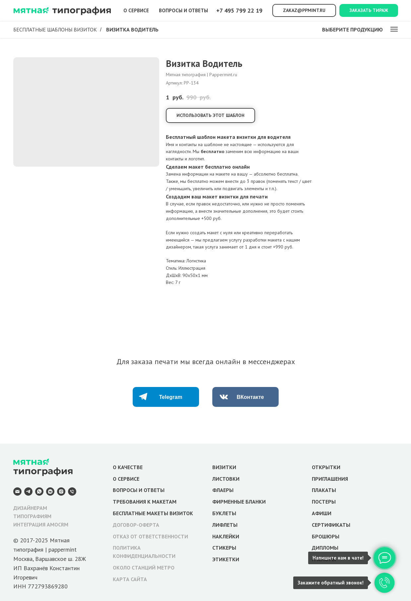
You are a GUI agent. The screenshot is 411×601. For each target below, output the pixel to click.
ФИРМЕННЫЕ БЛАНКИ (239, 501)
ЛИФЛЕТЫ (225, 524)
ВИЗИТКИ (224, 467)
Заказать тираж (368, 10)
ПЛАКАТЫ (324, 490)
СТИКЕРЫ (224, 547)
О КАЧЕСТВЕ (128, 467)
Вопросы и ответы (183, 10)
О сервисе (136, 10)
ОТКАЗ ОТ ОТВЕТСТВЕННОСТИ (150, 536)
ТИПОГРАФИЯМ (32, 516)
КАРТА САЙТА (130, 579)
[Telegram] (28, 491)
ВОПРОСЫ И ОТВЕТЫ (139, 490)
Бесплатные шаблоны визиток (55, 30)
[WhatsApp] (39, 491)
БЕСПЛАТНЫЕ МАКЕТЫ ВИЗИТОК (153, 513)
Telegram (170, 397)
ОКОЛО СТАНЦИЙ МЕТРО (143, 567)
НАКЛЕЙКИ (225, 536)
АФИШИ (321, 513)
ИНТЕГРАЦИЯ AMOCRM (40, 524)
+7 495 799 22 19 (239, 10)
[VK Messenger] (50, 491)
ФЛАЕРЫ (223, 490)
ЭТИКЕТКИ (225, 559)
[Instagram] (61, 491)
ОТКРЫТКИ (326, 467)
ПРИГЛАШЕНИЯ (330, 478)
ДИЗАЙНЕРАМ (30, 508)
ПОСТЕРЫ (324, 501)
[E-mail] (17, 491)
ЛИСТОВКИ (226, 478)
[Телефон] (72, 491)
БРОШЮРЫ (325, 536)
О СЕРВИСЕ (126, 478)
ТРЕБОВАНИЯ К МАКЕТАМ (144, 501)
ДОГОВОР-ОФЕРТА (136, 524)
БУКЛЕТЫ (224, 513)
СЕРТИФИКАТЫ (331, 524)
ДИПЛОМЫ (325, 547)
